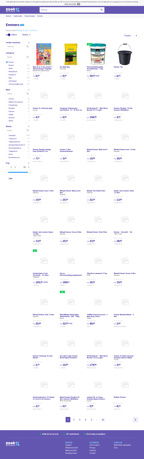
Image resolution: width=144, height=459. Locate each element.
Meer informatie (70, 4)
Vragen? (68, 445)
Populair (127, 36)
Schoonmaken (30, 16)
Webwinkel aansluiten (122, 445)
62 (103, 419)
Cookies (93, 450)
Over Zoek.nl (94, 445)
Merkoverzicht (71, 450)
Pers (116, 448)
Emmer (40, 16)
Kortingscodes (71, 453)
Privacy (92, 448)
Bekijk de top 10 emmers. (27, 30)
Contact (93, 453)
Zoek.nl (8, 16)
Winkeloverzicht (71, 448)
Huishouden (18, 16)
